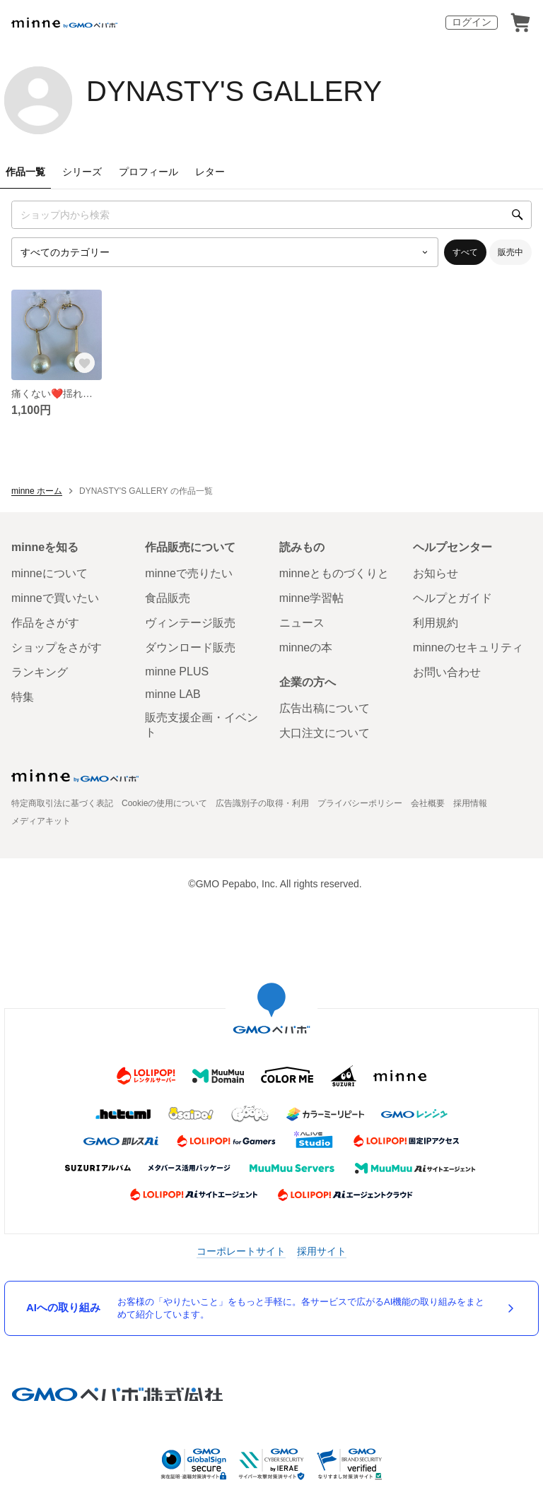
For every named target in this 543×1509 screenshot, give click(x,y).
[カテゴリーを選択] (224, 252)
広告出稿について (324, 708)
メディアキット (41, 821)
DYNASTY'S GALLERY (234, 91)
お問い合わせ (447, 672)
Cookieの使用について (164, 803)
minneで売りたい (189, 573)
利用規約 (435, 623)
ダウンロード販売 (190, 647)
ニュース (302, 623)
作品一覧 (25, 171)
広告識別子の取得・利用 (262, 803)
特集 (22, 697)
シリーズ (82, 171)
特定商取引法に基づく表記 (62, 803)
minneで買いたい (55, 598)
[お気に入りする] (85, 363)
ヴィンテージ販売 (190, 623)
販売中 (510, 252)
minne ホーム (36, 491)
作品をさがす (45, 623)
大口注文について (324, 733)
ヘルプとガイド (452, 598)
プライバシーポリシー (359, 803)
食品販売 (167, 598)
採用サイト (321, 1251)
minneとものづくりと (334, 573)
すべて (465, 252)
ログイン (471, 22)
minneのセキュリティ (468, 647)
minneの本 (306, 647)
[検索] (517, 214)
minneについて (49, 573)
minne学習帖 (311, 598)
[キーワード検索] (271, 214)
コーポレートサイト (241, 1251)
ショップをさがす (56, 647)
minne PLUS (177, 671)
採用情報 (470, 803)
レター (210, 171)
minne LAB (172, 694)
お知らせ (435, 573)
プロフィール (148, 171)
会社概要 (428, 803)
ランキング (39, 672)
